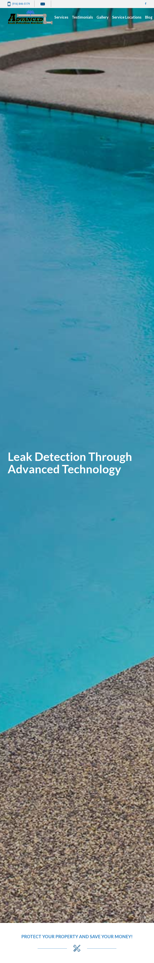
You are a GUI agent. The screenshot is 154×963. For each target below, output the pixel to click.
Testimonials (82, 17)
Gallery (103, 17)
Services (61, 17)
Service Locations (126, 17)
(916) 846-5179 (19, 4)
